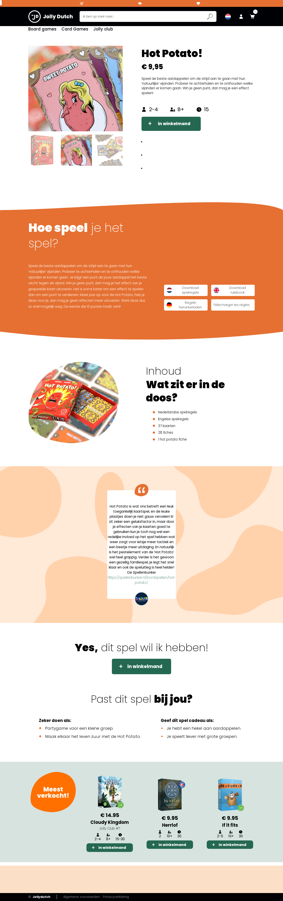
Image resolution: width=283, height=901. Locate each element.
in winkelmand (174, 127)
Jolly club (103, 31)
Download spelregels (182, 293)
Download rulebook (229, 293)
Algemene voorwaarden (81, 897)
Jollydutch (39, 897)
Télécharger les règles (231, 308)
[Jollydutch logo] (50, 16)
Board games (42, 31)
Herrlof (170, 829)
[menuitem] (228, 16)
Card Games (74, 31)
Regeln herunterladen (184, 308)
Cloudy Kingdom (109, 826)
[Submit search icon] (210, 16)
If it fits (230, 829)
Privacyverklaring (116, 897)
